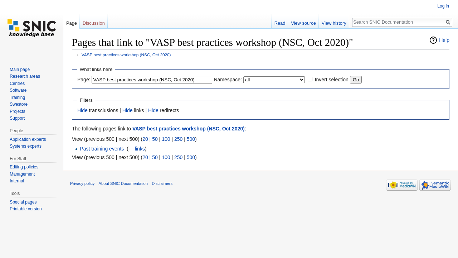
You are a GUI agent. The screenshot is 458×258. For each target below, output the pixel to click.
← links (136, 149)
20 (145, 139)
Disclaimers (162, 183)
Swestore (19, 104)
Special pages (23, 202)
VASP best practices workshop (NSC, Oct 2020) (126, 54)
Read (280, 23)
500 (191, 139)
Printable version (26, 208)
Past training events (102, 149)
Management (22, 174)
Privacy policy (82, 183)
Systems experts (26, 146)
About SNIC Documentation (123, 183)
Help (444, 40)
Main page (20, 69)
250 (178, 139)
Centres (17, 83)
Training (17, 97)
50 (155, 139)
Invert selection (332, 79)
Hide (82, 110)
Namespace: (228, 79)
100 (166, 139)
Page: (84, 79)
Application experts (28, 139)
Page (71, 23)
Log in (443, 6)
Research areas (25, 76)
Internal (17, 180)
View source (303, 23)
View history (334, 23)
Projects (17, 111)
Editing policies (24, 166)
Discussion (94, 23)
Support (17, 118)
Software (18, 90)
